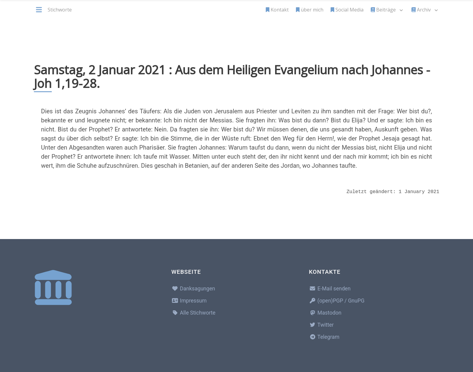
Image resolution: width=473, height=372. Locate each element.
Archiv (421, 9)
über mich (309, 9)
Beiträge (383, 9)
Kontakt (277, 9)
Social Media (347, 9)
